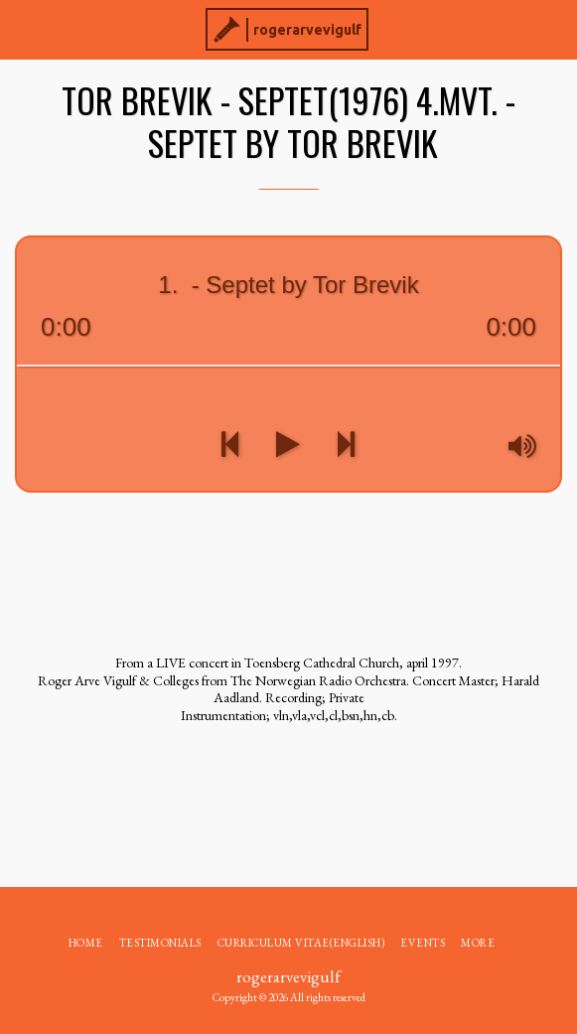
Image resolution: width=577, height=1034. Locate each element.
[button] (22, 29)
